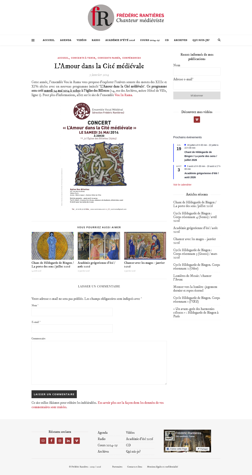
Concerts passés (109, 58)
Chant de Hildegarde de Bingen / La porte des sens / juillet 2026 (52, 264)
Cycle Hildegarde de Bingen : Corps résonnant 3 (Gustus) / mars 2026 (195, 254)
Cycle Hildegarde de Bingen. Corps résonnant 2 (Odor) (196, 267)
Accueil (49, 40)
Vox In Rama (123, 95)
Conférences (131, 58)
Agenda (65, 40)
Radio (96, 40)
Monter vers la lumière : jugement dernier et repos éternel (195, 289)
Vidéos (81, 40)
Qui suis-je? (200, 40)
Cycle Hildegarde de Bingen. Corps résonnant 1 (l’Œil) (196, 300)
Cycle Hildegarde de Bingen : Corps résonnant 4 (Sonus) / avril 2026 (195, 217)
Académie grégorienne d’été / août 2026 (96, 264)
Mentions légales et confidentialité (162, 466)
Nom (34, 305)
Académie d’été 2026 (120, 40)
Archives (180, 40)
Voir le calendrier (182, 184)
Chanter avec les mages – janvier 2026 (144, 264)
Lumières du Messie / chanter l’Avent (192, 278)
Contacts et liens (134, 466)
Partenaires (117, 466)
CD (167, 40)
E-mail (36, 322)
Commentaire (38, 338)
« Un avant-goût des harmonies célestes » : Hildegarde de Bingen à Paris (196, 312)
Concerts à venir (83, 58)
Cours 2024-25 (150, 40)
